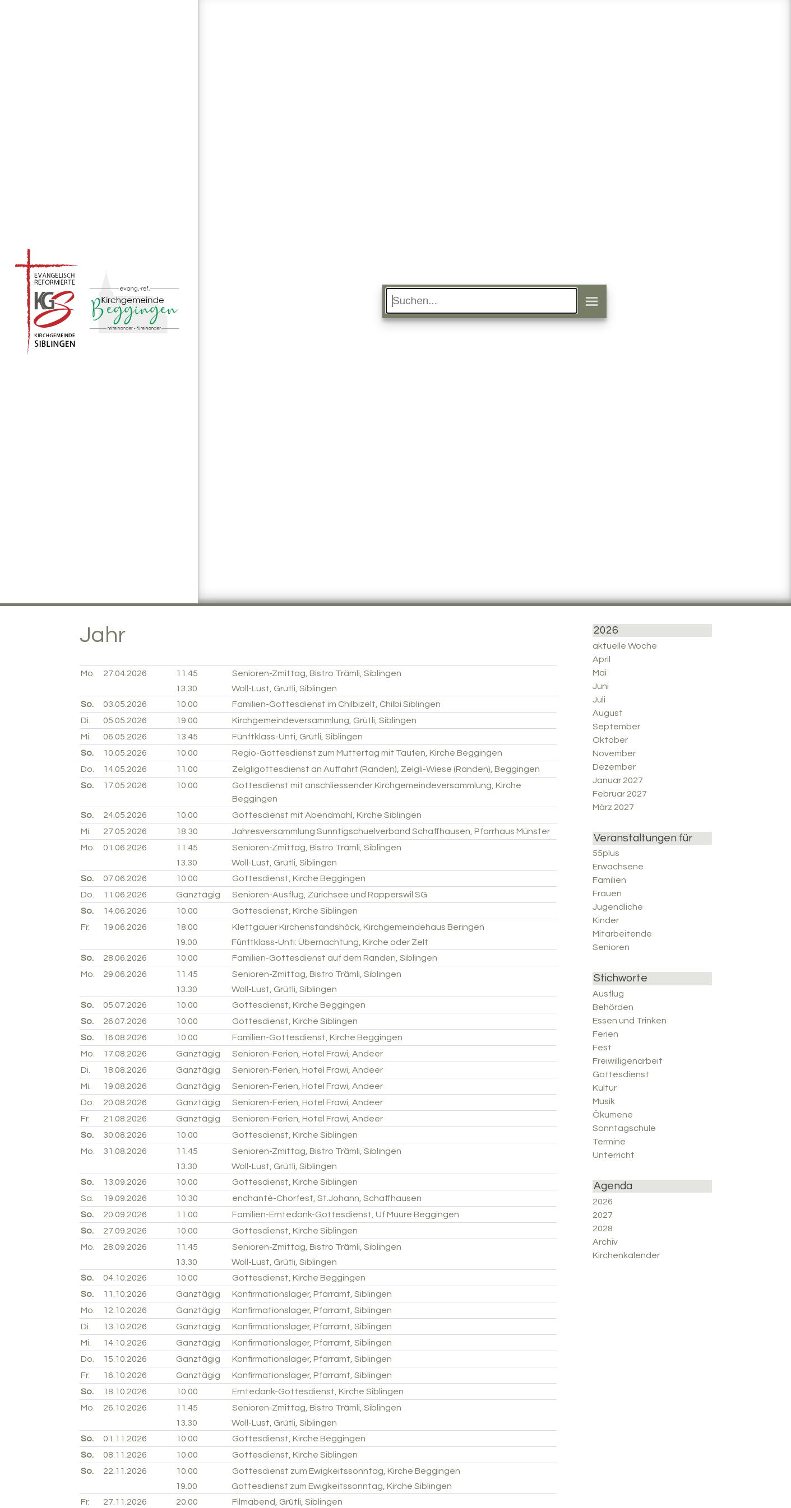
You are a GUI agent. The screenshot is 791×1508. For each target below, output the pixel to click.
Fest (602, 1047)
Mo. (88, 673)
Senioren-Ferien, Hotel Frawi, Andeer (307, 1053)
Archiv (605, 1241)
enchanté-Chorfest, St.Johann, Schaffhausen (327, 1198)
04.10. (125, 1277)
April (601, 659)
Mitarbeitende (622, 933)
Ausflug (608, 993)
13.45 (187, 736)
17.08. (125, 1053)
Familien (609, 880)
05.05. (125, 720)
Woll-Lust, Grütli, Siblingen (284, 688)
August (608, 713)
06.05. (125, 736)
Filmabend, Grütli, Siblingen (287, 1501)
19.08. (125, 1086)
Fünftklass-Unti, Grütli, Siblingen (297, 736)
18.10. (125, 1391)
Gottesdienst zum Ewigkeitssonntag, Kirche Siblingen (342, 1486)
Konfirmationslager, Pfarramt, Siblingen (312, 1294)
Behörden (613, 1007)
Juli (599, 699)
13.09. (125, 1181)
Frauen (607, 893)
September (616, 726)
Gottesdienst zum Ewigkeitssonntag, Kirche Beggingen (346, 1471)
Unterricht (614, 1155)
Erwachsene (618, 866)
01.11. (125, 1438)
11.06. (125, 894)
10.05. (125, 752)
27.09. (125, 1230)
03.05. (125, 704)
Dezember (614, 766)
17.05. (125, 785)
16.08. (125, 1037)
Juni (601, 686)
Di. (85, 720)
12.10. (125, 1310)
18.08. (125, 1069)
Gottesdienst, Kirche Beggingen (299, 878)
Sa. (87, 1198)
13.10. (125, 1326)
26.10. (125, 1407)
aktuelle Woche (625, 645)
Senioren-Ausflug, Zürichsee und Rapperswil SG (329, 894)
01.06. (125, 847)
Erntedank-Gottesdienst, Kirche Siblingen (318, 1391)
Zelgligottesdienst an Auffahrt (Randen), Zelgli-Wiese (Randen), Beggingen (386, 769)
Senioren (611, 947)
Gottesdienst (621, 1074)
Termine (609, 1141)
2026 (603, 1201)
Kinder (606, 920)
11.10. (125, 1294)
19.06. (125, 927)
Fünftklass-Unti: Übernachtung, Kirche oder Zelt (330, 942)
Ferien (605, 1034)
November (614, 753)
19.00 (187, 720)
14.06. (125, 910)
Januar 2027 (618, 780)
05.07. (125, 1004)
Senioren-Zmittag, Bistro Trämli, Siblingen (316, 673)
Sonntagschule (624, 1128)
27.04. (125, 673)
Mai (600, 672)
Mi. (86, 736)
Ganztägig (198, 894)
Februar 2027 (620, 793)
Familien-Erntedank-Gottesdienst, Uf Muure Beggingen (345, 1214)
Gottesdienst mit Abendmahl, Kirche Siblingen (327, 815)
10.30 (187, 1198)
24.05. (125, 815)
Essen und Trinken (630, 1020)
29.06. (125, 974)
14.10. (125, 1342)
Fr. (85, 927)
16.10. (125, 1375)
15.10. (125, 1359)
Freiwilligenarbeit (628, 1060)
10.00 (187, 704)
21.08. (125, 1118)
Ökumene (613, 1114)
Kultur (605, 1087)
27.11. (125, 1501)
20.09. (125, 1214)
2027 (603, 1215)
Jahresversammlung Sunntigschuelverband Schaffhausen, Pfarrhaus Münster (391, 831)
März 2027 (613, 807)
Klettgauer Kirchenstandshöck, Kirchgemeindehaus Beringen (358, 927)
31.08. (125, 1151)
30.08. (125, 1134)
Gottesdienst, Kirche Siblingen (295, 910)
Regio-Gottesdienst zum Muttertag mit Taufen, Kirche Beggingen (367, 752)
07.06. (125, 878)
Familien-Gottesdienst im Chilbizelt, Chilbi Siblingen (336, 704)
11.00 (187, 769)
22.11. (125, 1471)
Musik (604, 1101)
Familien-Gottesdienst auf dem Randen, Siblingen (334, 957)
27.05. (125, 831)
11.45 (187, 673)
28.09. (125, 1246)
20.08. (125, 1102)
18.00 (187, 927)
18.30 (187, 831)
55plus (606, 853)
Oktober (610, 740)
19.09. (125, 1198)
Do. (87, 769)
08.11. (125, 1454)
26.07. (125, 1021)
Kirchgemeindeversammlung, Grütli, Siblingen (324, 720)
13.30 (186, 688)
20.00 (187, 1501)
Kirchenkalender (626, 1255)
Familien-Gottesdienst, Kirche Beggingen (317, 1037)
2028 (603, 1228)
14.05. (125, 769)
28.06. (125, 957)
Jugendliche (618, 906)
